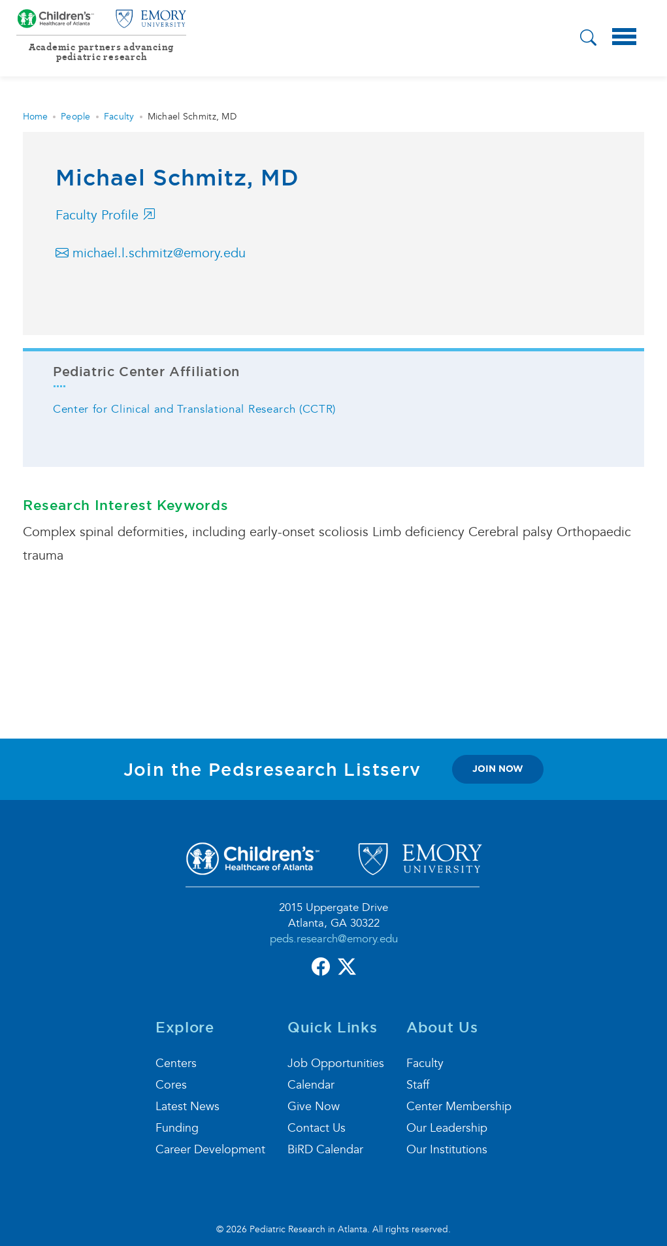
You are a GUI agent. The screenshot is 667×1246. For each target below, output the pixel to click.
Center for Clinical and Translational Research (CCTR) (194, 409)
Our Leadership (446, 1128)
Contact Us (316, 1128)
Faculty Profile (105, 215)
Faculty (119, 116)
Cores (171, 1085)
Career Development (210, 1149)
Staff (417, 1085)
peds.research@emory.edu (334, 939)
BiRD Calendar (325, 1149)
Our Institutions (446, 1149)
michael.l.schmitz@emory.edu (151, 253)
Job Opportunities (335, 1063)
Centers (176, 1063)
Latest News (187, 1106)
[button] (588, 39)
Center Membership (459, 1106)
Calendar (310, 1085)
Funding (177, 1128)
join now (497, 769)
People (76, 116)
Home (35, 116)
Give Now (313, 1106)
